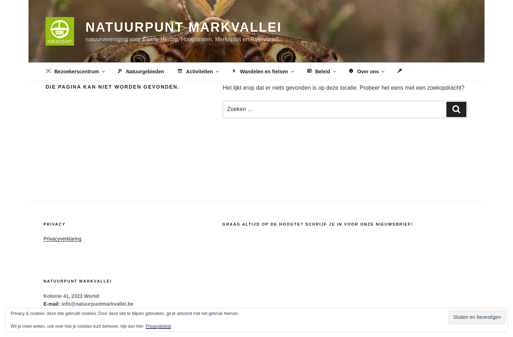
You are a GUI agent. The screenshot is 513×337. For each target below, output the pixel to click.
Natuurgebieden (140, 71)
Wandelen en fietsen (262, 71)
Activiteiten (197, 71)
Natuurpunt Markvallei (184, 27)
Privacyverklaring (62, 239)
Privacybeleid (158, 326)
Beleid (321, 71)
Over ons (367, 71)
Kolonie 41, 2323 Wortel (71, 296)
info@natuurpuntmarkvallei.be (98, 304)
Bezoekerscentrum (75, 71)
